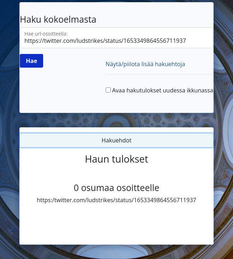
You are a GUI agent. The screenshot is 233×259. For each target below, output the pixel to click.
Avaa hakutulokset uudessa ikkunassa (162, 90)
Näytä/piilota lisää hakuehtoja (145, 64)
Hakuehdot (117, 140)
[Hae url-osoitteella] (116, 37)
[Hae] (31, 61)
